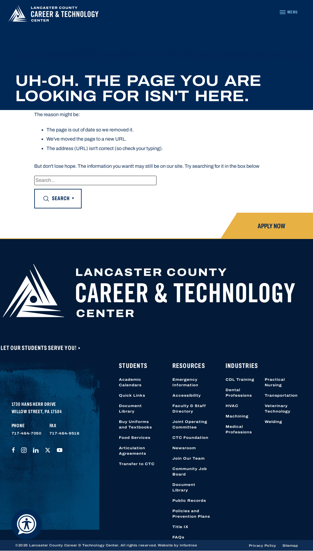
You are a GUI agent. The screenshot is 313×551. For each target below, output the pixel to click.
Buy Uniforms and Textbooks (135, 424)
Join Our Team (188, 458)
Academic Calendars (130, 382)
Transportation (281, 395)
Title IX (180, 527)
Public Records (189, 500)
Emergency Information (185, 382)
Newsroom (184, 448)
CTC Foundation (190, 437)
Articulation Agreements (132, 451)
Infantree (188, 545)
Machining (237, 416)
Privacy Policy (262, 545)
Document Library (130, 408)
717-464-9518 (64, 433)
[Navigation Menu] (288, 12)
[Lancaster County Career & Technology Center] (53, 15)
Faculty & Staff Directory (189, 408)
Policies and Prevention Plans (191, 514)
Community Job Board (189, 471)
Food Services (134, 437)
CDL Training (240, 379)
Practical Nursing (275, 382)
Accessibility (186, 395)
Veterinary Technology (277, 408)
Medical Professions (239, 429)
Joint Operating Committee (189, 424)
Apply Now (271, 226)
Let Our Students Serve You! (39, 347)
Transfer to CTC (137, 464)
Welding (273, 422)
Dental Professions (239, 393)
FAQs (178, 537)
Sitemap (290, 545)
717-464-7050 (27, 433)
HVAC (232, 406)
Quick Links (132, 395)
